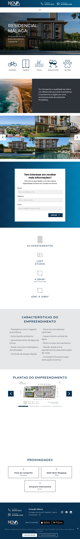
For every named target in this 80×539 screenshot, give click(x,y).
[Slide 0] (23, 406)
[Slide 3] (57, 406)
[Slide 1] (34, 406)
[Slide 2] (46, 406)
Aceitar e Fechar (29, 535)
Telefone (20, 196)
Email (19, 204)
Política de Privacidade (48, 535)
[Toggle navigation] (40, 10)
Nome (19, 188)
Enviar (55, 215)
